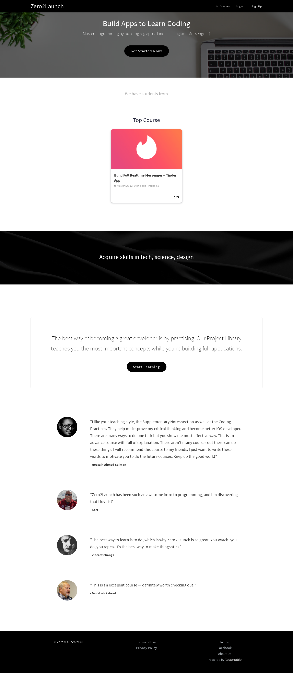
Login (239, 6)
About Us (224, 653)
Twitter (224, 642)
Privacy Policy (146, 648)
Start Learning (146, 366)
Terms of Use (146, 642)
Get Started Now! (147, 51)
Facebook (225, 648)
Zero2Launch (47, 6)
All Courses (223, 6)
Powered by (224, 660)
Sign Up (257, 6)
